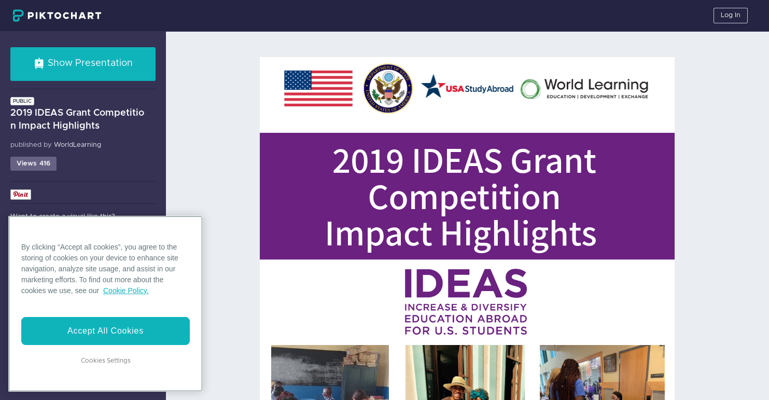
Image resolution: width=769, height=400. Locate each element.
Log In (730, 15)
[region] (105, 304)
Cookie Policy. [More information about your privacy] (126, 290)
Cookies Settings (106, 360)
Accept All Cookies (105, 330)
